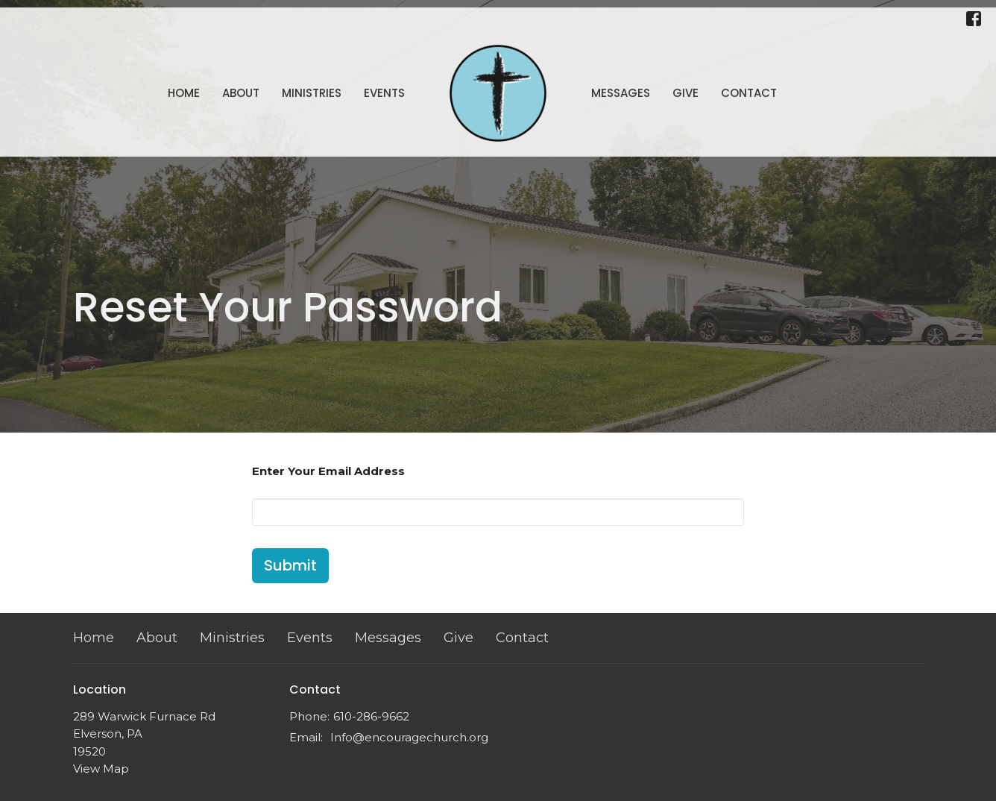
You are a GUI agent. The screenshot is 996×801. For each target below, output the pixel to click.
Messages (620, 93)
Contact (749, 93)
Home (184, 93)
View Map (101, 768)
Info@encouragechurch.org (409, 737)
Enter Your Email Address (328, 471)
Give (685, 93)
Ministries (311, 93)
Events (384, 93)
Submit (290, 565)
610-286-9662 (371, 716)
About (240, 93)
